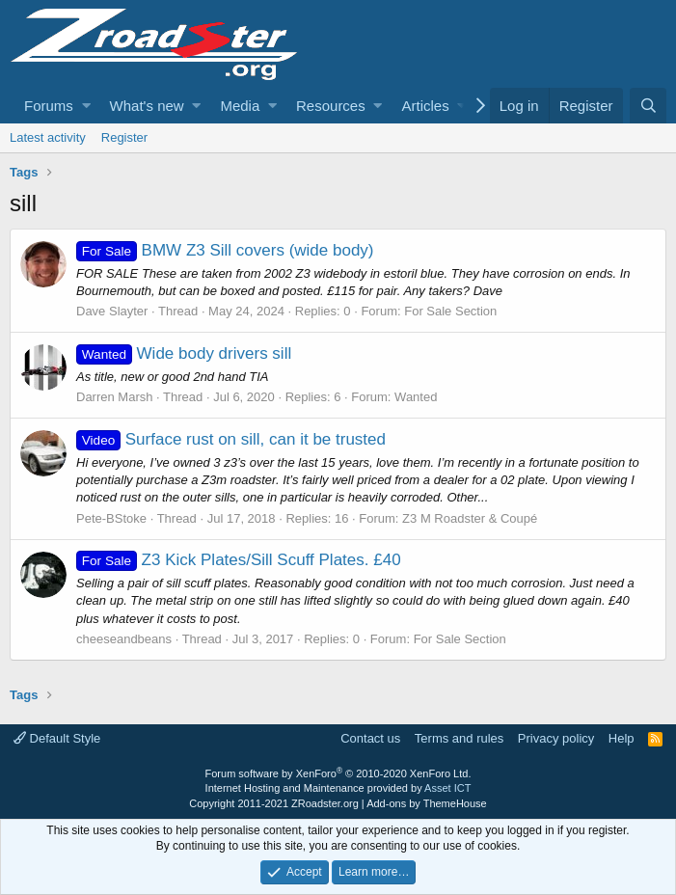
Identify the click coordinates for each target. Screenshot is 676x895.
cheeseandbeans (124, 639)
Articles (424, 105)
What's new (147, 105)
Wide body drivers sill (183, 353)
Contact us (370, 738)
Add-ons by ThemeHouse (426, 803)
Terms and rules (459, 738)
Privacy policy (556, 738)
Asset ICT (447, 788)
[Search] (648, 105)
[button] (86, 105)
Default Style (57, 738)
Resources (330, 105)
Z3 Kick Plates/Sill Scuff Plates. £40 (238, 560)
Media (239, 105)
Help (621, 738)
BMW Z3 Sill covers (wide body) (225, 250)
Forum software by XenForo (338, 773)
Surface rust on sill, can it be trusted (231, 439)
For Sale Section (450, 311)
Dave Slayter (112, 311)
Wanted (415, 397)
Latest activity (48, 137)
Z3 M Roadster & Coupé (469, 518)
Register (124, 137)
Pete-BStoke (111, 518)
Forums (48, 105)
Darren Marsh (114, 397)
